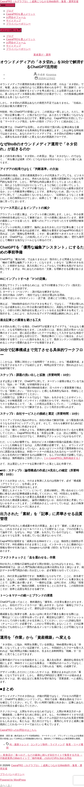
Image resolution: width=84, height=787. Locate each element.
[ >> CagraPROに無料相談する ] (62, 458)
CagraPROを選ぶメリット (20, 14)
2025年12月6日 (46, 78)
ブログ (10, 11)
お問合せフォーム (16, 17)
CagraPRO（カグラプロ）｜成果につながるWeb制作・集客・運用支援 (39, 1)
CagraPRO (18, 730)
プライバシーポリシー (18, 23)
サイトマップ (13, 20)
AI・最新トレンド (19, 744)
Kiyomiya (51, 74)
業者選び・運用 (42, 54)
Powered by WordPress (13, 780)
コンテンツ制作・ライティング (47, 744)
